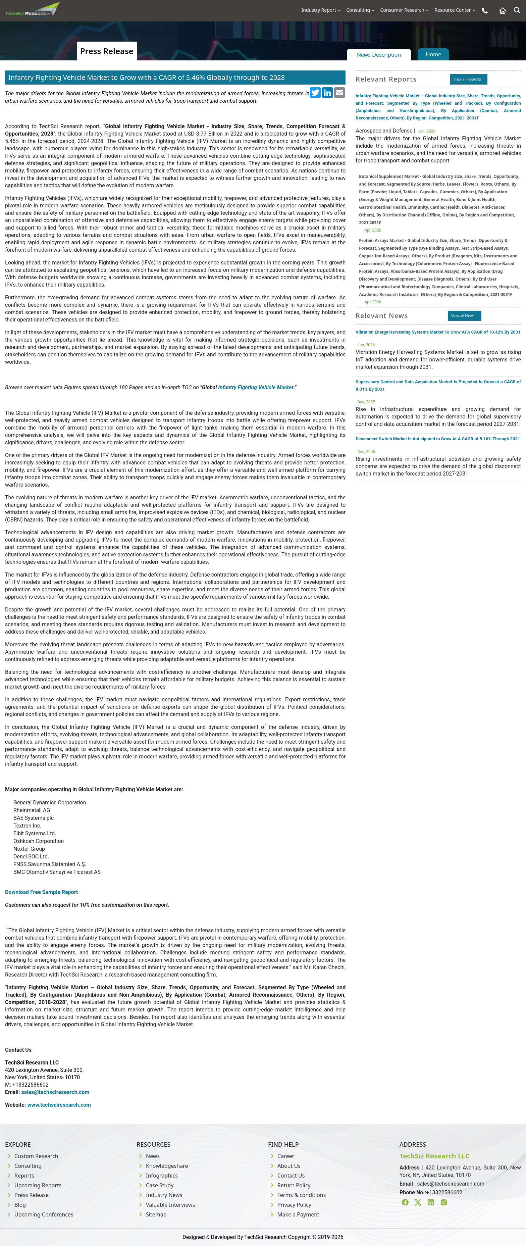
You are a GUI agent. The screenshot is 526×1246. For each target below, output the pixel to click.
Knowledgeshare (162, 1165)
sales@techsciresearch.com (450, 1184)
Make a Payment (293, 1214)
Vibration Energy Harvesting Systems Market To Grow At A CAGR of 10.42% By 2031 (438, 332)
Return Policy (289, 1185)
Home (433, 54)
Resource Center (452, 10)
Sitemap (152, 1214)
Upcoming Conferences (39, 1214)
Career (281, 1156)
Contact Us (286, 1175)
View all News (463, 315)
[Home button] (501, 10)
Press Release (27, 1195)
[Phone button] (483, 10)
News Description (379, 54)
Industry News (159, 1195)
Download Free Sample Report (41, 892)
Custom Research (31, 1156)
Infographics (157, 1175)
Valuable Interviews (166, 1204)
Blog (15, 1204)
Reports (19, 1175)
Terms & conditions (297, 1195)
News (148, 1156)
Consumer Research (402, 10)
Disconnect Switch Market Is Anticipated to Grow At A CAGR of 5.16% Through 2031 (438, 438)
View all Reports (467, 79)
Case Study (155, 1185)
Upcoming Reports (33, 1185)
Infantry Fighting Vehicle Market (255, 387)
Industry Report (319, 10)
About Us (284, 1165)
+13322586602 (444, 1192)
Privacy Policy (289, 1204)
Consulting (358, 10)
